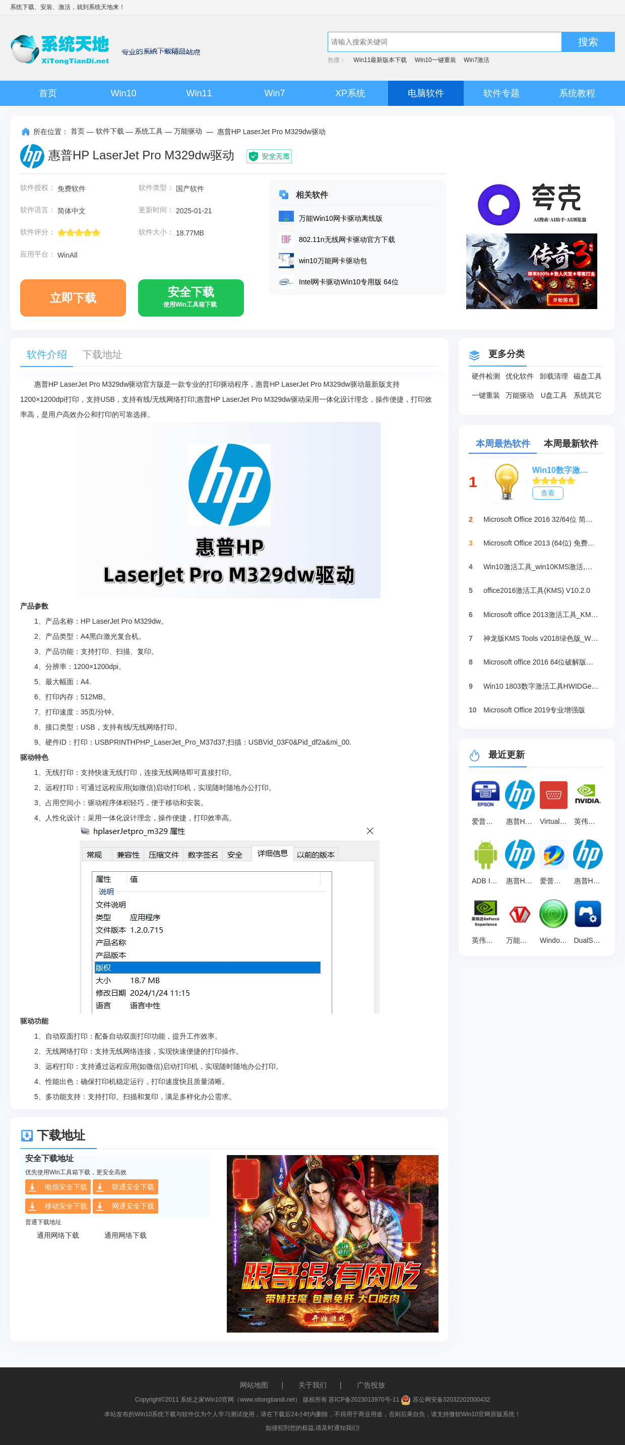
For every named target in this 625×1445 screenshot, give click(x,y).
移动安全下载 (57, 1206)
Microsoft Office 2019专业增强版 (534, 710)
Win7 (274, 93)
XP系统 (350, 93)
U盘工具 (554, 395)
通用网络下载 (58, 1235)
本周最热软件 (503, 444)
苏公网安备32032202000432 (445, 1399)
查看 (548, 493)
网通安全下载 (125, 1206)
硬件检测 (486, 376)
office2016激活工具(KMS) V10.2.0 (536, 590)
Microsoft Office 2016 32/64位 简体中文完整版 (541, 519)
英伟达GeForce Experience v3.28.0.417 (487, 940)
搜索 (588, 41)
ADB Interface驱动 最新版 (487, 881)
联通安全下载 (125, 1187)
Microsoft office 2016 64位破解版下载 (541, 662)
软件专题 (501, 93)
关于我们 (312, 1385)
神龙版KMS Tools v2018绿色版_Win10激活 (541, 638)
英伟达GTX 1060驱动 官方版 (589, 821)
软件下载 (110, 131)
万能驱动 (188, 131)
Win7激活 (476, 60)
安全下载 (190, 301)
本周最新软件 (571, 444)
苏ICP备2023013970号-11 (364, 1399)
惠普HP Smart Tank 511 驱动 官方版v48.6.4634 (589, 881)
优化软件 (520, 376)
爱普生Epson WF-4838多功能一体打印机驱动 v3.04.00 (487, 821)
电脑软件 (426, 93)
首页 (48, 93)
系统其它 (588, 395)
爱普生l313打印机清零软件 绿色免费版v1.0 (555, 881)
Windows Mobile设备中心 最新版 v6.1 (555, 940)
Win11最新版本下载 (380, 60)
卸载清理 (554, 376)
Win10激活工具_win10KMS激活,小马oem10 (541, 567)
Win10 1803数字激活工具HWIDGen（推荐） (541, 686)
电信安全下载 (57, 1187)
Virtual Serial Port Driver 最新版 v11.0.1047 (555, 821)
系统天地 (101, 7)
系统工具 (149, 131)
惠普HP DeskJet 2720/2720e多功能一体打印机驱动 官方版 (521, 881)
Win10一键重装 (435, 60)
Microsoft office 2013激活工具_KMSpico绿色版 (541, 615)
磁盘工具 (588, 376)
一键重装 (486, 395)
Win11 (199, 93)
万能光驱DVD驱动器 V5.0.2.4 (521, 940)
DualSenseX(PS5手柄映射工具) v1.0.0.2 (589, 940)
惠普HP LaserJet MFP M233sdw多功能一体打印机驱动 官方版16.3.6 (521, 821)
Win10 (123, 93)
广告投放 (371, 1385)
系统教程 (577, 93)
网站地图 (254, 1385)
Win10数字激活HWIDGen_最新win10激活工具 (563, 470)
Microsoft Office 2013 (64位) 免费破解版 (541, 543)
